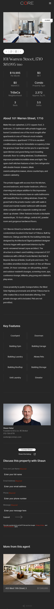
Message (10, 505)
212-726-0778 (8, 433)
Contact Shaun (27, 450)
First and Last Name (14, 469)
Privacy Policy (40, 525)
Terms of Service (9, 526)
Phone (9, 493)
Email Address (12, 481)
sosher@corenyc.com (12, 437)
